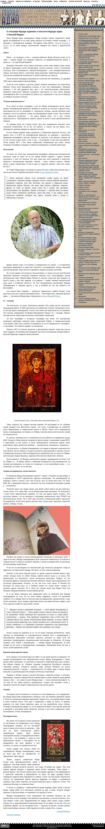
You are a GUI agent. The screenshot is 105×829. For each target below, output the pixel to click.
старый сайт (6, 3)
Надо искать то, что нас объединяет (86, 130)
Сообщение (82, 302)
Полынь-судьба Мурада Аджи (89, 80)
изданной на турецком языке (89, 169)
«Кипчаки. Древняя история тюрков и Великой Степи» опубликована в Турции (88, 161)
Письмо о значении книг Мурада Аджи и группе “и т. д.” (89, 195)
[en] (93, 5)
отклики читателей (75, 1)
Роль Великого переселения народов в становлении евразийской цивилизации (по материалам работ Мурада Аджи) (89, 124)
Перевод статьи (84, 189)
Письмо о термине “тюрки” (88, 143)
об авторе (36, 1)
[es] (103, 5)
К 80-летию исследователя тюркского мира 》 (88, 91)
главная (3, 1)
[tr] (100, 5)
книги (56, 1)
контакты (94, 1)
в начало (11, 1)
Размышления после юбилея (88, 38)
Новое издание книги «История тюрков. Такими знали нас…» (89, 102)
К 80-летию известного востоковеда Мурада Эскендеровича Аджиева (87, 84)
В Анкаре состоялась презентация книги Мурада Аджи (87, 173)
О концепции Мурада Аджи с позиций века (88, 62)
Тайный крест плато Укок (87, 119)
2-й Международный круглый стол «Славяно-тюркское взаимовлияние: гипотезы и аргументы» (88, 42)
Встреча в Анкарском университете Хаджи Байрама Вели (89, 233)
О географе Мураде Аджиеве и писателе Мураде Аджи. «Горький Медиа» (89, 220)
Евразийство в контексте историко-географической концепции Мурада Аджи (87, 150)
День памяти (82, 117)
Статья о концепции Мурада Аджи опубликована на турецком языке (88, 55)
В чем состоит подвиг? (86, 78)
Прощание (82, 296)
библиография (47, 1)
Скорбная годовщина (86, 277)
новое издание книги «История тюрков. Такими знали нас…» (89, 261)
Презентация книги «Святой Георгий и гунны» (88, 208)
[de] (97, 5)
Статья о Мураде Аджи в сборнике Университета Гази (88, 299)
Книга (80, 181)
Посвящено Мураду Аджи (87, 286)
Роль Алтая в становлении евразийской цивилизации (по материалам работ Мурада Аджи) (89, 49)
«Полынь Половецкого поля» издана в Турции (88, 280)
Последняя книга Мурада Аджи (89, 267)
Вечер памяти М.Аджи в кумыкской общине (86, 289)
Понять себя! (83, 34)
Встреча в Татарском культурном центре (85, 244)
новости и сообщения (23, 1)
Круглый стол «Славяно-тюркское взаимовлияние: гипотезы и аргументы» (87, 98)
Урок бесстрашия (84, 109)
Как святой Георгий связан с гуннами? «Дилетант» (88, 225)
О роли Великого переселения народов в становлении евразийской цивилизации (89, 113)
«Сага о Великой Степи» (49, 172)
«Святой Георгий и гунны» (88, 167)
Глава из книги (83, 187)
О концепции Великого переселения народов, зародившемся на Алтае (87, 135)
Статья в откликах (13, 815)
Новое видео (83, 141)
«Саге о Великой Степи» (50, 296)
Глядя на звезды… (85, 185)
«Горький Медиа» (63, 811)
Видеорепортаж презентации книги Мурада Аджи (88, 166)
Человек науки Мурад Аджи (88, 211)
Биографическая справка (87, 202)
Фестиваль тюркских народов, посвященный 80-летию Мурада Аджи (89, 70)
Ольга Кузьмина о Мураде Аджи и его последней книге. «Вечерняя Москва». (88, 215)
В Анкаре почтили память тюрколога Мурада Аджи (87, 240)
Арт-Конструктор (99, 826)
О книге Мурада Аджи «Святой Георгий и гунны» (89, 253)
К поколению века (86, 60)
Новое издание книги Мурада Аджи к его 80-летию (88, 66)
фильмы (87, 1)
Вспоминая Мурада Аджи (87, 237)
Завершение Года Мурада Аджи (89, 36)
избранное (63, 1)
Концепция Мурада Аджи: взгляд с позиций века (87, 106)
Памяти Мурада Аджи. (86, 247)
